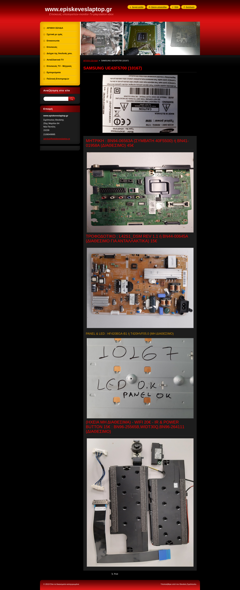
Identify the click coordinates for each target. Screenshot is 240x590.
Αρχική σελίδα (138, 7)
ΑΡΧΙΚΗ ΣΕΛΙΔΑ (90, 61)
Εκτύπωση (190, 7)
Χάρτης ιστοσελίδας (159, 7)
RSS (176, 7)
